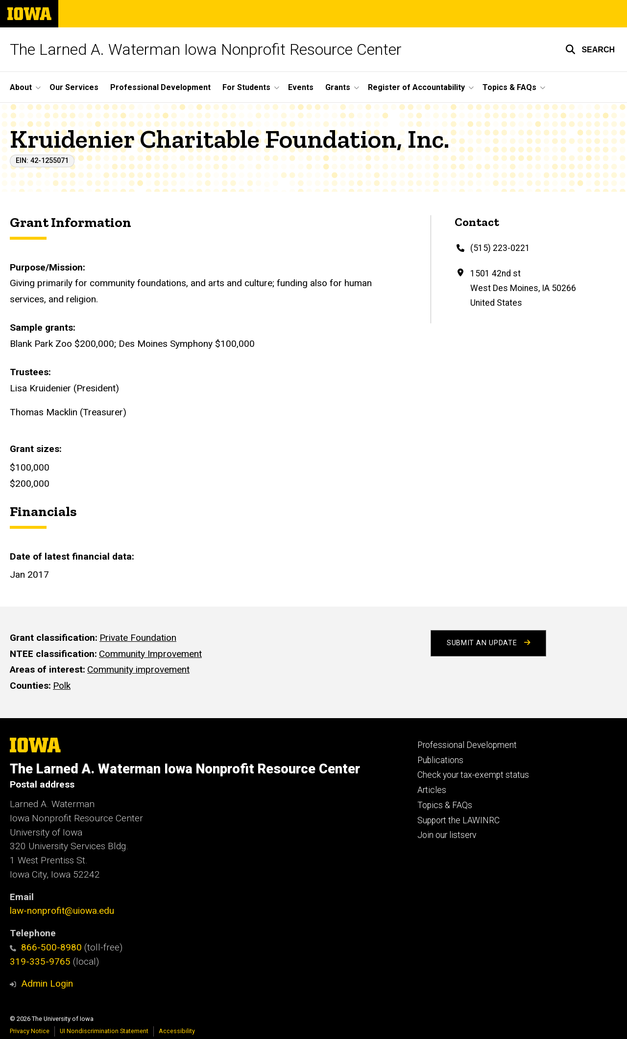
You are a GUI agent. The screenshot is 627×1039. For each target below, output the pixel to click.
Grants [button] (337, 87)
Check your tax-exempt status (473, 775)
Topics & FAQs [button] (509, 87)
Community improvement (138, 669)
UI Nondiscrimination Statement (104, 1031)
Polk (62, 685)
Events (301, 87)
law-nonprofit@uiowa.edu (62, 910)
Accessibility (177, 1031)
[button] (590, 49)
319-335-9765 (40, 961)
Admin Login (47, 983)
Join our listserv (446, 835)
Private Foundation (137, 637)
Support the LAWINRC (458, 820)
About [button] (21, 87)
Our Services (73, 87)
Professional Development (160, 87)
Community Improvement (150, 653)
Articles (431, 790)
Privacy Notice (29, 1031)
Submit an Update (488, 643)
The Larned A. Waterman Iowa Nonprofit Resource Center (206, 49)
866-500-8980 (46, 947)
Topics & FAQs (444, 805)
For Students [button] (246, 87)
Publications (440, 760)
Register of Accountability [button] (416, 87)
